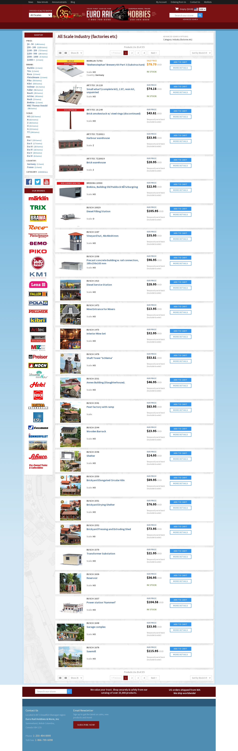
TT (33, 132)
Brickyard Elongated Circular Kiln (106, 480)
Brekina (35, 102)
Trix (33, 71)
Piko (34, 80)
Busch (35, 93)
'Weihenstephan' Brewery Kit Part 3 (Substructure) (116, 64)
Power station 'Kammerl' (101, 602)
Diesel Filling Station (98, 211)
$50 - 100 (37, 47)
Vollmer (36, 86)
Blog (73, 2)
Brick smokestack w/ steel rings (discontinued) (113, 113)
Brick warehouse (96, 162)
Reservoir (92, 578)
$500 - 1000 (37, 56)
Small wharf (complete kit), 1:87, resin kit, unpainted (111, 90)
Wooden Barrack (96, 431)
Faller (35, 90)
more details (180, 68)
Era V (34, 152)
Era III (35, 146)
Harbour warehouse (98, 138)
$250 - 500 (37, 53)
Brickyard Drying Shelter (101, 504)
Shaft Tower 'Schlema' (100, 358)
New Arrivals (42, 2)
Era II (34, 143)
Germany (35, 164)
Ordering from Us (178, 2)
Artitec (35, 96)
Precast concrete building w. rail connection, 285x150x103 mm (113, 261)
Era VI (34, 156)
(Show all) (43, 172)
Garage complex (96, 626)
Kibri (34, 83)
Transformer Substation (101, 553)
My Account (161, 2)
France (34, 167)
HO (34, 116)
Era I (34, 140)
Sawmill (91, 651)
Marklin (34, 68)
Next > (154, 53)
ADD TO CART (180, 62)
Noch (34, 99)
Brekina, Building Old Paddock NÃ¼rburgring (112, 186)
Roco (33, 74)
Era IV (35, 149)
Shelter (91, 455)
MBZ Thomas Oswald (37, 107)
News (30, 2)
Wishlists (208, 2)
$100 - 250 (37, 50)
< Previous (116, 53)
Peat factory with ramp (100, 406)
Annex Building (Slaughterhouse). (106, 382)
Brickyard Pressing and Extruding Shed (109, 529)
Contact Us (195, 2)
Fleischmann (37, 77)
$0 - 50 (36, 44)
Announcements (59, 2)
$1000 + (35, 59)
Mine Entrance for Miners (101, 309)
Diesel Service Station (99, 284)
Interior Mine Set (96, 333)
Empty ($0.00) (186, 9)
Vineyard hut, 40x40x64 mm (103, 235)
